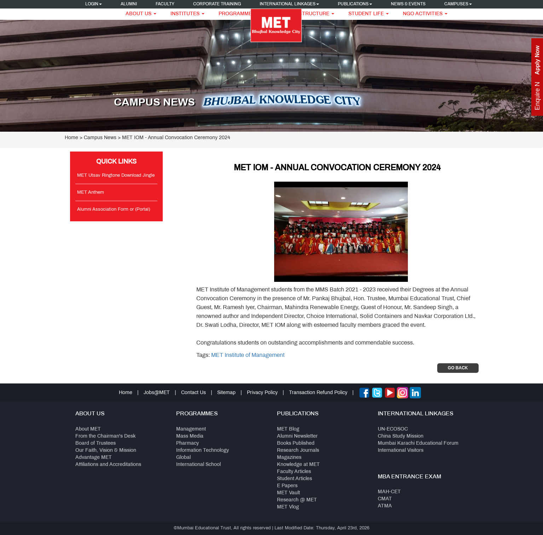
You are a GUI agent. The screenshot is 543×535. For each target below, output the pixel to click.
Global (183, 457)
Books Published (295, 443)
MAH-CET (389, 492)
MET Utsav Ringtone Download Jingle (116, 175)
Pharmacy (187, 443)
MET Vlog (288, 507)
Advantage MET (93, 457)
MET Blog (288, 429)
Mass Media (189, 436)
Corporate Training (217, 4)
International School (198, 464)
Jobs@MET (157, 393)
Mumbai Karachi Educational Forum (418, 443)
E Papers (287, 486)
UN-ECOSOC (393, 429)
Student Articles (294, 479)
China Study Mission (400, 436)
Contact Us (193, 393)
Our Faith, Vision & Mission (105, 450)
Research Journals (298, 450)
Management (191, 429)
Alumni (129, 4)
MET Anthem (90, 192)
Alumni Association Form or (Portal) (113, 209)
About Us (141, 14)
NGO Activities (425, 14)
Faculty (165, 4)
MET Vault (288, 493)
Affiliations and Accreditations (108, 464)
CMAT (385, 499)
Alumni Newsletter (297, 436)
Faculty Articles (294, 471)
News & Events (408, 4)
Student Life (368, 14)
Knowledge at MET (298, 464)
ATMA (385, 506)
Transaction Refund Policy (318, 393)
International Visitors (400, 450)
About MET (88, 429)
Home (71, 138)
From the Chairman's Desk (105, 436)
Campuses (458, 4)
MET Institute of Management (247, 355)
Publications (355, 4)
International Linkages (289, 4)
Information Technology (202, 450)
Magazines (289, 457)
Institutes (187, 14)
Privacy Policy (262, 393)
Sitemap (226, 393)
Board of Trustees (95, 443)
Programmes (239, 14)
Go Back (458, 367)
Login (93, 4)
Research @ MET (297, 500)
